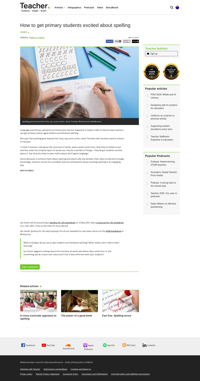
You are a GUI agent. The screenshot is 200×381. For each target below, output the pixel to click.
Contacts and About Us (81, 369)
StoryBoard (112, 7)
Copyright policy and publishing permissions (130, 374)
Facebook (28, 345)
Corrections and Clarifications (95, 374)
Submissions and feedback (55, 369)
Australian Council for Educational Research (44, 362)
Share (110, 41)
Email (127, 41)
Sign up (152, 53)
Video (100, 7)
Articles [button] (60, 7)
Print (135, 41)
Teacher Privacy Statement (47, 374)
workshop (62, 222)
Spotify (108, 345)
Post (118, 41)
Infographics (74, 7)
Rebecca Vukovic (36, 37)
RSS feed (128, 345)
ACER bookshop (113, 231)
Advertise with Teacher (30, 369)
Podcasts (89, 7)
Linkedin (149, 345)
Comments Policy (70, 374)
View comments (30, 266)
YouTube (48, 345)
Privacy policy (26, 374)
